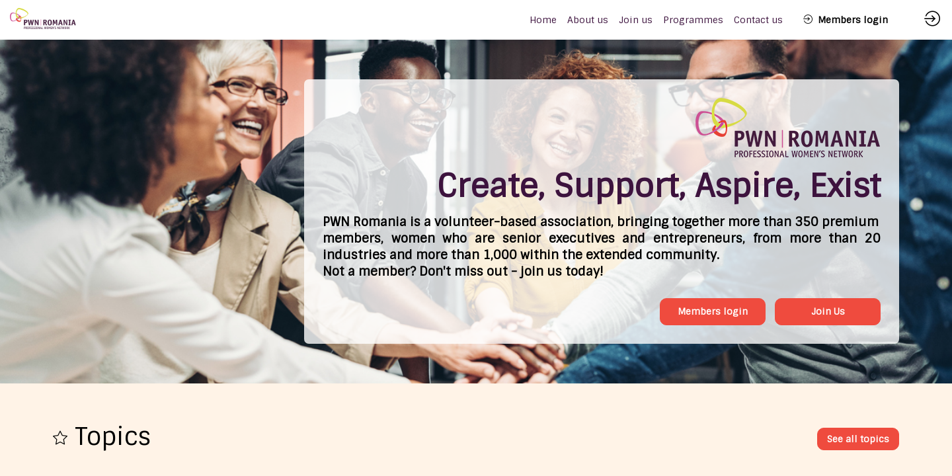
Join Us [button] (828, 311)
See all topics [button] (858, 439)
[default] (543, 20)
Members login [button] (713, 311)
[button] (845, 20)
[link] (587, 20)
